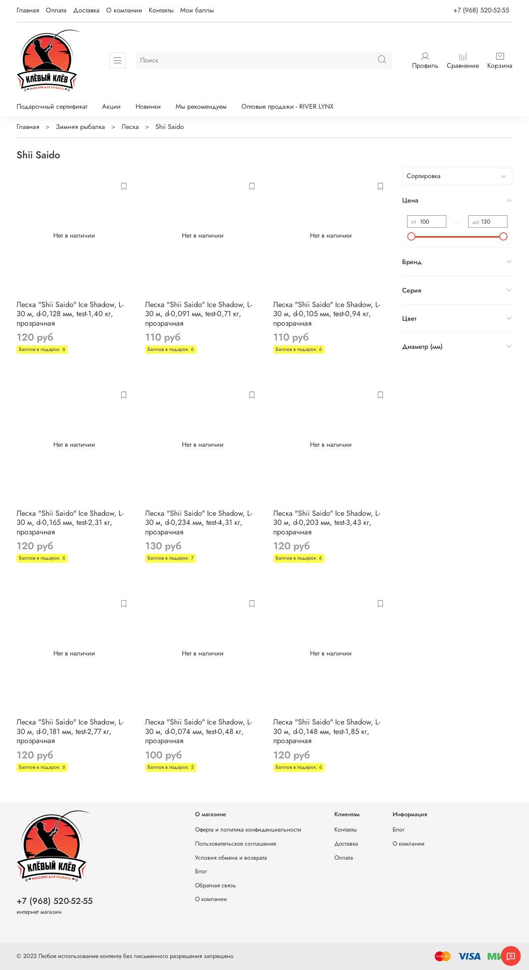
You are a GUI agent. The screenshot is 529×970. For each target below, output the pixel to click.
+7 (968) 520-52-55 (481, 10)
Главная (28, 10)
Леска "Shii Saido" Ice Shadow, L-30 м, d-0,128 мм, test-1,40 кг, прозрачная (70, 314)
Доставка (86, 10)
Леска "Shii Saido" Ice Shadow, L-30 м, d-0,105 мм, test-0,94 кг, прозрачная (326, 314)
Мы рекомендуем (201, 106)
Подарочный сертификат (52, 106)
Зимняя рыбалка (80, 126)
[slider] (411, 236)
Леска (130, 126)
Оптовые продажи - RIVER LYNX (287, 106)
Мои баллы (197, 10)
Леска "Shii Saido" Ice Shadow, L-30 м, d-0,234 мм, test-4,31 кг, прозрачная (198, 522)
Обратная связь (215, 885)
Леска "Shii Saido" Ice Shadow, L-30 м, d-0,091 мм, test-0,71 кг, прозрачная (198, 314)
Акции (111, 106)
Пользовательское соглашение (235, 843)
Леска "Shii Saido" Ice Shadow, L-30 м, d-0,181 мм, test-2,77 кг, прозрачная (70, 731)
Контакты (161, 10)
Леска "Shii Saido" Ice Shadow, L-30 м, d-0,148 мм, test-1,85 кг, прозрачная (326, 731)
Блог (201, 871)
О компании (124, 10)
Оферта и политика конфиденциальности (248, 829)
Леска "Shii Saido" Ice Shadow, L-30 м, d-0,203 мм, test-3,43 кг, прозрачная (326, 522)
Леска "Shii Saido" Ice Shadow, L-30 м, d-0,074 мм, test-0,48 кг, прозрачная (198, 731)
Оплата (56, 10)
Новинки (148, 106)
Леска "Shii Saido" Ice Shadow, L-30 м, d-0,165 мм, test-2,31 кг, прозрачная (70, 522)
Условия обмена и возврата (231, 857)
